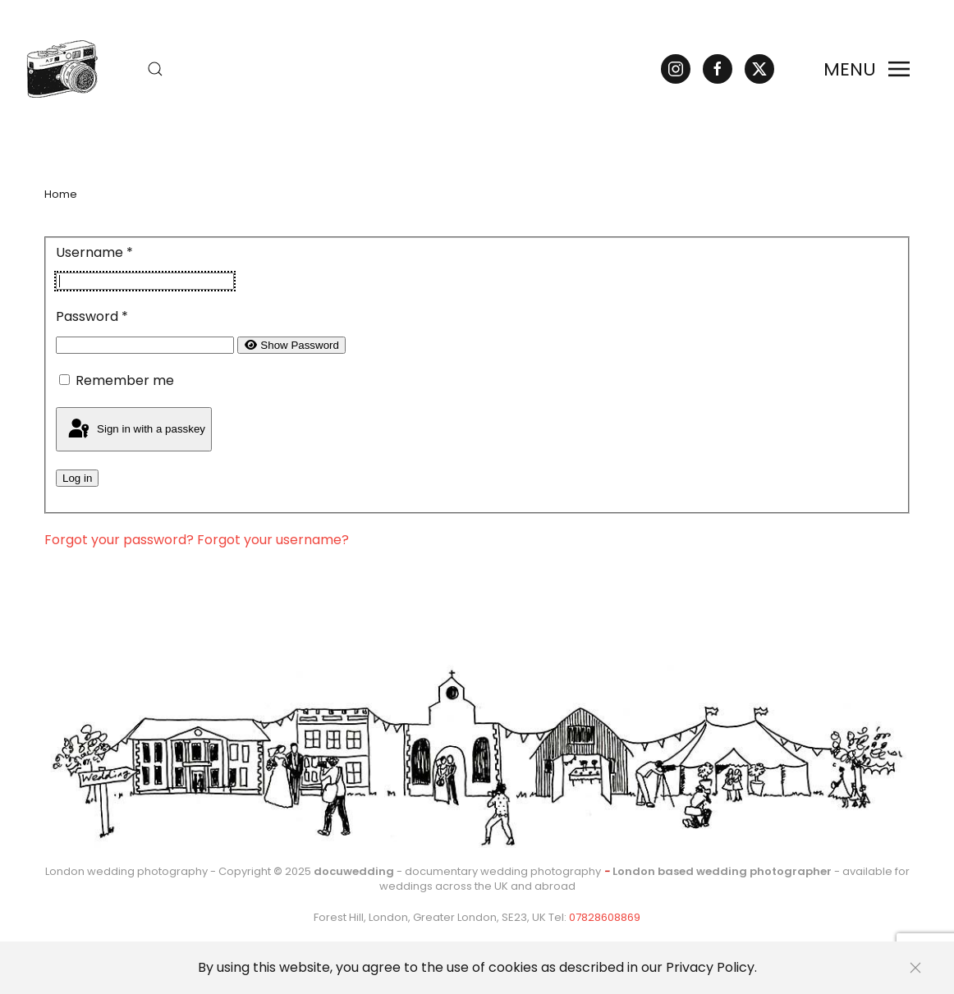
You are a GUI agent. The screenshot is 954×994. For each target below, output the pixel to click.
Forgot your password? (120, 539)
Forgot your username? (273, 539)
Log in (77, 478)
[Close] (915, 967)
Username (94, 252)
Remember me (125, 380)
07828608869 (604, 917)
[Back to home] (54, 69)
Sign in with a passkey (135, 429)
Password (92, 316)
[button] (155, 69)
